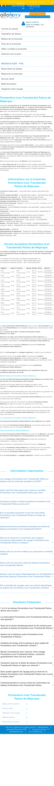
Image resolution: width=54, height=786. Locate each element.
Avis (8, 48)
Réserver (4, 55)
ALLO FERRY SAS (35, 732)
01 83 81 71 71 (34, 7)
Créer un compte (33, 25)
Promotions (11, 34)
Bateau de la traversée (11, 704)
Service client (8, 708)
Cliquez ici (21, 3)
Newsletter (11, 43)
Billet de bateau (9, 717)
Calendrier (10, 30)
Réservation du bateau (11, 722)
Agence (9, 39)
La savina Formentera (31, 203)
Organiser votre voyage (11, 713)
